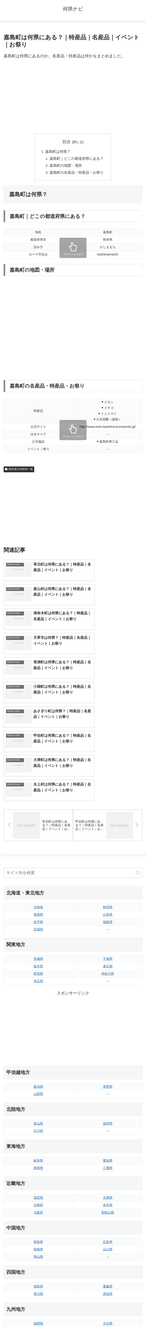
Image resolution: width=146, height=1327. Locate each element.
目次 (66, 142)
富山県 (38, 1032)
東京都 (107, 875)
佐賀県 (38, 1240)
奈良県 (107, 1114)
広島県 (107, 1151)
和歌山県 (107, 1121)
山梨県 (38, 1003)
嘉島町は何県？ (58, 152)
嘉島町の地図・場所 (66, 166)
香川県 (38, 1203)
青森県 (38, 823)
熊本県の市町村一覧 (19, 470)
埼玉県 (38, 890)
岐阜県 (38, 1069)
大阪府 (38, 1121)
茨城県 (38, 868)
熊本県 (38, 1254)
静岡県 (38, 1077)
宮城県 (38, 838)
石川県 (38, 1040)
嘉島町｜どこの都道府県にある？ (77, 159)
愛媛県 (107, 1195)
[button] (138, 781)
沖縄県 (107, 1254)
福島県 (107, 831)
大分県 (107, 1232)
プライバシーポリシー (108, 1312)
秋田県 (107, 816)
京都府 (38, 1114)
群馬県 (38, 882)
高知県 (107, 1203)
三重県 (107, 1077)
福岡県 (38, 1232)
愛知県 (107, 1069)
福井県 (107, 1032)
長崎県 (38, 1247)
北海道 (38, 816)
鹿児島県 (107, 1247)
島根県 (38, 1158)
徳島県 (38, 1195)
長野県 (107, 995)
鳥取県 (38, 1151)
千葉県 (107, 868)
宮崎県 (107, 1240)
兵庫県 (107, 1106)
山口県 (107, 1158)
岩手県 (38, 831)
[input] (73, 782)
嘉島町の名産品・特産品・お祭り (77, 174)
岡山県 (38, 1165)
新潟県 (38, 995)
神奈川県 (107, 882)
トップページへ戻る (37, 1312)
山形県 (107, 823)
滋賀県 (38, 1106)
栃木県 (38, 875)
